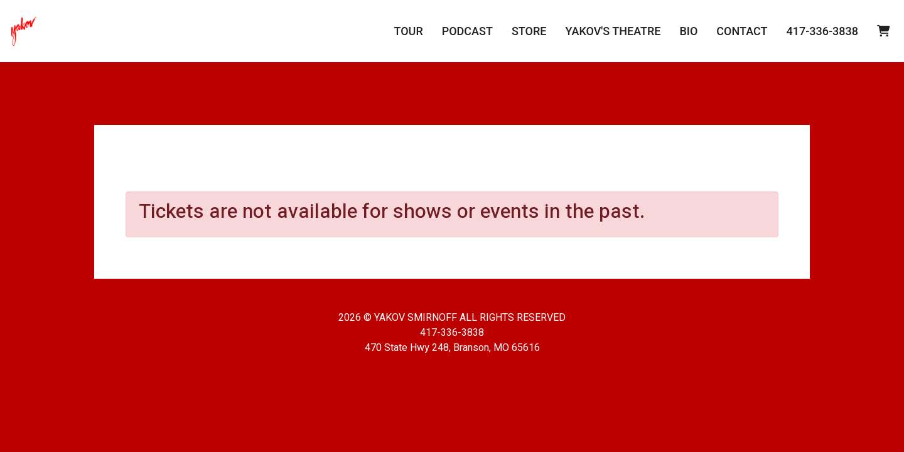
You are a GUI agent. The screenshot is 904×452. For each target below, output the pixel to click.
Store (529, 31)
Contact (741, 31)
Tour (408, 31)
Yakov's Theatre (612, 31)
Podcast (467, 31)
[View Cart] (883, 31)
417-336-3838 (822, 31)
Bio (688, 31)
